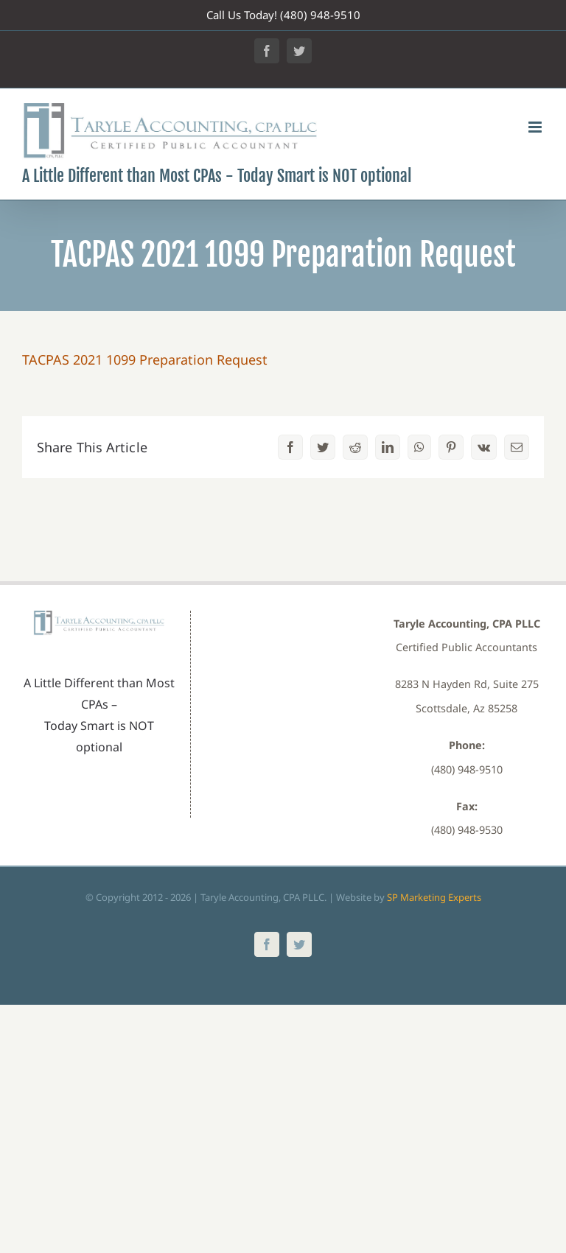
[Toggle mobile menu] (536, 127)
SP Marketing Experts (434, 897)
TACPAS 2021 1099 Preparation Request (145, 359)
